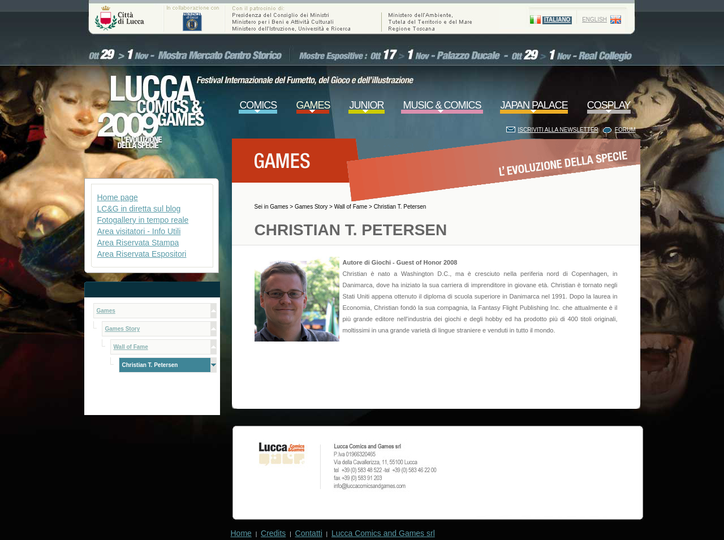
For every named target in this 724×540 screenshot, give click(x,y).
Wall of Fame (351, 207)
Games (279, 207)
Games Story (311, 207)
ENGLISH (594, 19)
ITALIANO (557, 19)
